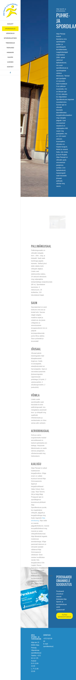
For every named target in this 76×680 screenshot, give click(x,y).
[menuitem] (10, 24)
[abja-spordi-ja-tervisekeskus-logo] (10, 10)
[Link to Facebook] (10, 72)
